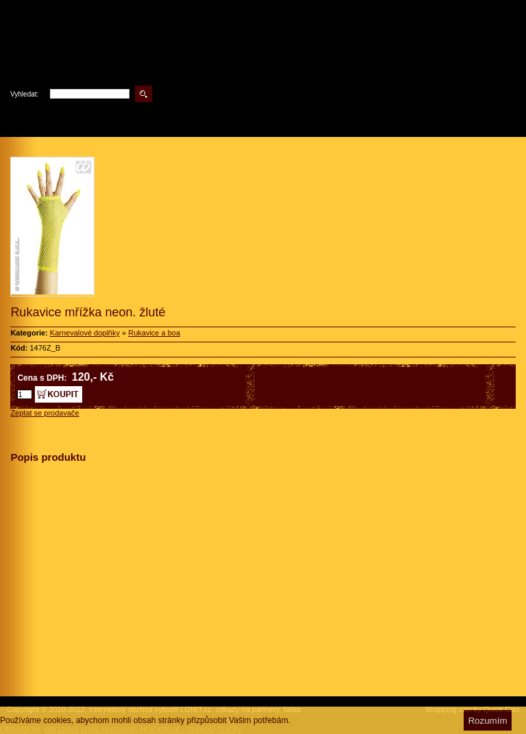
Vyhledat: (24, 94)
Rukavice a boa (154, 333)
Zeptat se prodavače (44, 413)
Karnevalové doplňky (85, 333)
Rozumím (487, 721)
